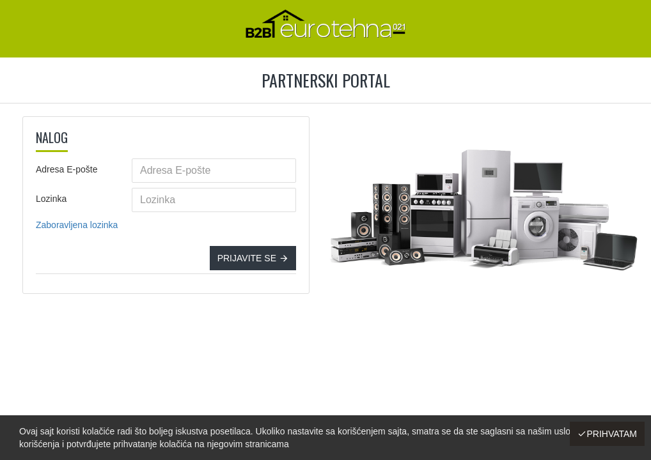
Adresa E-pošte (67, 169)
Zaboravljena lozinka (77, 225)
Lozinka (51, 199)
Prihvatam (611, 434)
